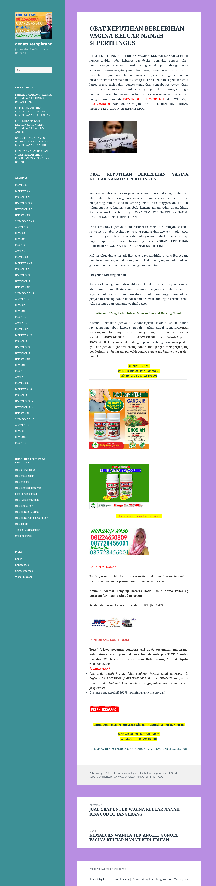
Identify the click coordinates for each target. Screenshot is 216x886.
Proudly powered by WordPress (107, 868)
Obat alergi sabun (25, 469)
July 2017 (20, 431)
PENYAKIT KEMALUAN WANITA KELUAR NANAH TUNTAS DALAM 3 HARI (33, 98)
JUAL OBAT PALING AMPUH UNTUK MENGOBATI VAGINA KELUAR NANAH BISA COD (31, 141)
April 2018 (21, 377)
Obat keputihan (24, 505)
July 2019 (20, 305)
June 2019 (20, 311)
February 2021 (23, 191)
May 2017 (20, 443)
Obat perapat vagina (27, 511)
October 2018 (22, 359)
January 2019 (22, 341)
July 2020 (20, 233)
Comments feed (24, 571)
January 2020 (22, 269)
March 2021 (22, 185)
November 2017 (24, 407)
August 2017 (22, 425)
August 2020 (22, 227)
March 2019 (22, 329)
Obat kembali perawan (28, 487)
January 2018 (22, 395)
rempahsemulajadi (126, 773)
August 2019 (22, 299)
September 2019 (24, 293)
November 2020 (24, 209)
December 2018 (24, 347)
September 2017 (24, 419)
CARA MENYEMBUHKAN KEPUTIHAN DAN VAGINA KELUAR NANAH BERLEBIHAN (32, 111)
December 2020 (24, 203)
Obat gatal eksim (24, 475)
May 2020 (20, 245)
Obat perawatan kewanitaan (31, 517)
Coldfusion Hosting (116, 879)
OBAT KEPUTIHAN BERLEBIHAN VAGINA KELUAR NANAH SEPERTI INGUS (133, 774)
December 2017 (24, 401)
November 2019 (24, 281)
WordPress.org (23, 577)
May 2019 (20, 317)
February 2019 (23, 335)
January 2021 (22, 197)
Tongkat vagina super (27, 529)
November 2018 (24, 353)
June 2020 (20, 239)
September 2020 (24, 221)
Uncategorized (23, 535)
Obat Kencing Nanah (27, 499)
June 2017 (20, 437)
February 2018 (23, 389)
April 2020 (21, 251)
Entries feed (22, 565)
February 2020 (23, 263)
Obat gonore (22, 481)
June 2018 (20, 365)
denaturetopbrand (33, 44)
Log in (18, 559)
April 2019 (21, 323)
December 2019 (24, 275)
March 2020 (22, 257)
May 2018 (20, 371)
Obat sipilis (21, 523)
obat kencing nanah (26, 493)
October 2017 (22, 413)
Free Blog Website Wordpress (169, 879)
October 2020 (22, 215)
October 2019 (22, 287)
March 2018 (22, 383)
